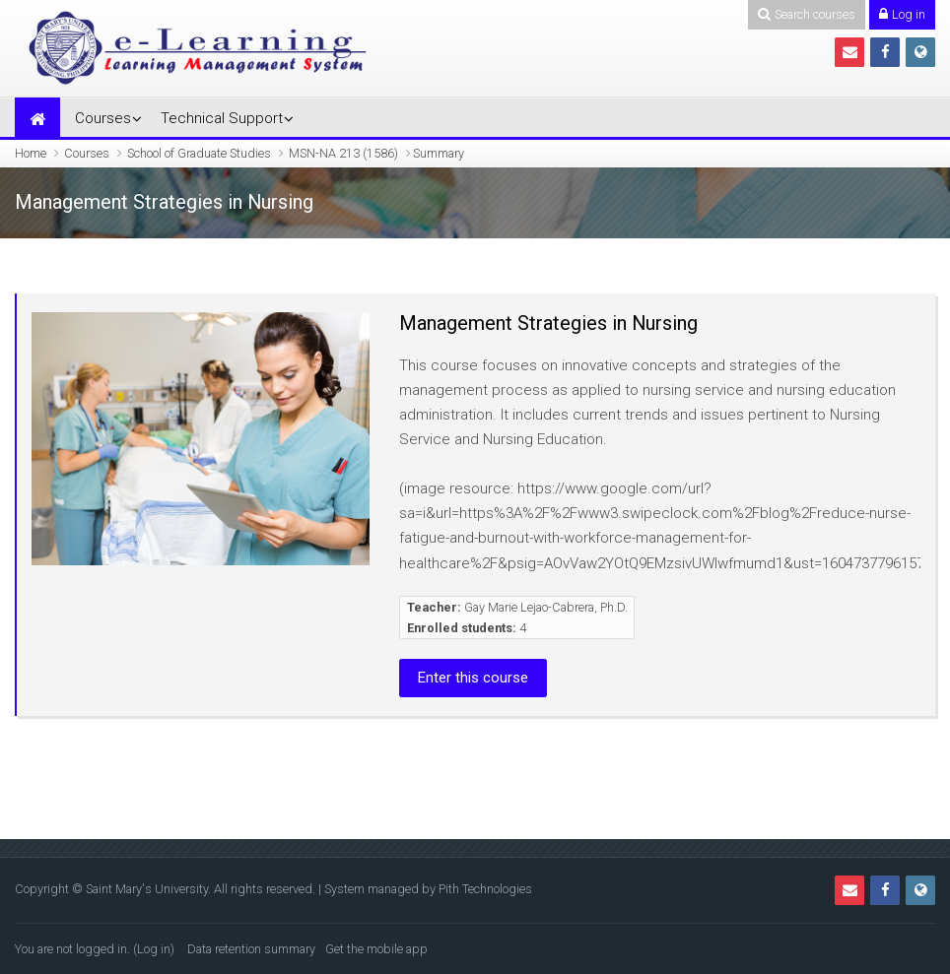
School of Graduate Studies (199, 153)
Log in (153, 949)
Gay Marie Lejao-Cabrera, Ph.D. (546, 607)
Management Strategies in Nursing (548, 323)
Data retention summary (251, 949)
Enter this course (473, 677)
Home (30, 153)
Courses (103, 118)
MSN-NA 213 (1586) (343, 153)
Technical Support (222, 118)
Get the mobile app (376, 949)
